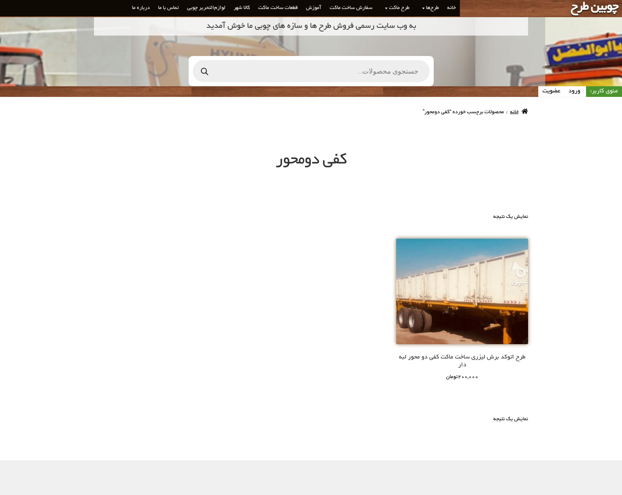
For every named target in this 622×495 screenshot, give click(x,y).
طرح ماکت (395, 8)
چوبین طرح (594, 7)
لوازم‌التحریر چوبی (206, 8)
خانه (451, 8)
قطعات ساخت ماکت (278, 8)
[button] (422, 8)
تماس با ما (168, 8)
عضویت (551, 91)
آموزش (313, 8)
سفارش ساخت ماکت (351, 8)
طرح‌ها (428, 8)
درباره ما (141, 8)
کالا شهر (242, 8)
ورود (574, 91)
